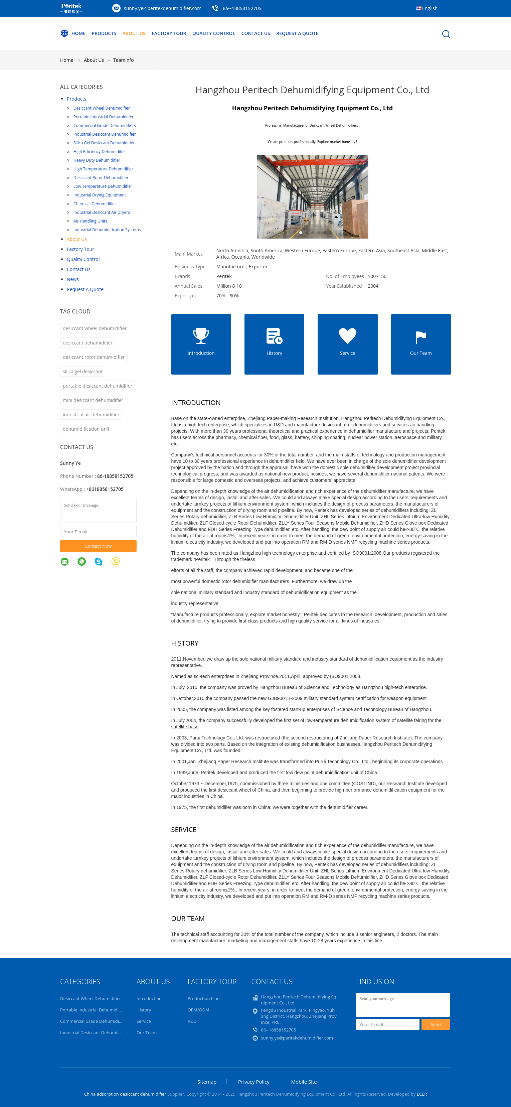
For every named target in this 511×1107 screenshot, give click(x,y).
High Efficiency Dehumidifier (99, 151)
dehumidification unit (86, 429)
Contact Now (98, 546)
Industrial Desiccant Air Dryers (101, 212)
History (144, 1010)
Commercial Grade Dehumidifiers (104, 125)
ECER (422, 1094)
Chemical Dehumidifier (94, 203)
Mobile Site (304, 1081)
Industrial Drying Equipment (99, 195)
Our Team (147, 1032)
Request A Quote (298, 33)
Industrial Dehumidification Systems (107, 230)
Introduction (149, 998)
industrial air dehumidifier (91, 414)
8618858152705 (106, 489)
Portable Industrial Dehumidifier (103, 117)
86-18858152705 (115, 476)
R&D (192, 1021)
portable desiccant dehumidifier (97, 386)
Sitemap (206, 1081)
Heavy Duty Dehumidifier (96, 160)
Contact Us (256, 33)
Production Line (204, 998)
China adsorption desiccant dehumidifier (125, 1094)
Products (104, 33)
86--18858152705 (242, 8)
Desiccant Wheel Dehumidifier (101, 108)
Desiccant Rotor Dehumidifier (101, 177)
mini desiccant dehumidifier (93, 400)
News (73, 279)
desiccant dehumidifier (88, 342)
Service (144, 1021)
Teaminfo (123, 60)
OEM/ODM (198, 1010)
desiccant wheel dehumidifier (95, 328)
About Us (134, 33)
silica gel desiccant (83, 371)
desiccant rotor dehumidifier (94, 357)
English (430, 8)
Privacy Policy (254, 1081)
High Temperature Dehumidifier (103, 169)
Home (73, 33)
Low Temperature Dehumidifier (102, 186)
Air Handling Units (90, 221)
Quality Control (214, 33)
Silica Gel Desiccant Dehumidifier (104, 143)
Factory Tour (169, 33)
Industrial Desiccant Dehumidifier (104, 134)
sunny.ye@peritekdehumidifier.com (162, 8)
